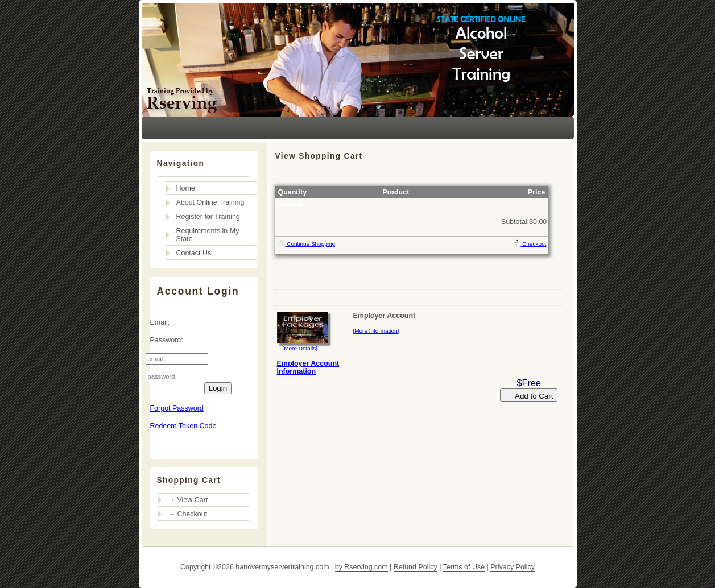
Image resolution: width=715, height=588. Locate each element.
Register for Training (208, 217)
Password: (166, 340)
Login (218, 388)
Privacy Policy (512, 567)
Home (185, 188)
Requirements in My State (207, 235)
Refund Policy (415, 567)
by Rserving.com (361, 567)
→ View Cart (188, 500)
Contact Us (194, 253)
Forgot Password (177, 408)
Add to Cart (529, 395)
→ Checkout (188, 514)
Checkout (530, 242)
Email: (160, 322)
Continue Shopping (306, 242)
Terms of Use (464, 567)
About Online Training (210, 202)
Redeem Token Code (183, 426)
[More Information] (376, 331)
